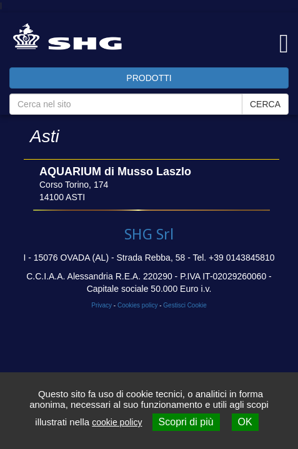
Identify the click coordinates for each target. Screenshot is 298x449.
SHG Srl (149, 234)
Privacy (101, 305)
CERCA (265, 104)
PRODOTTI (148, 78)
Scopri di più (186, 422)
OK (245, 422)
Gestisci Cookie (184, 305)
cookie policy (117, 422)
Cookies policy (137, 305)
